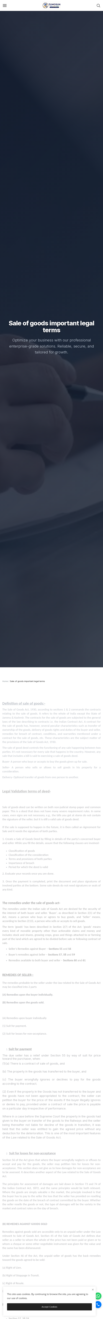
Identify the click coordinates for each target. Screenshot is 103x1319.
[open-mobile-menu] (4, 5)
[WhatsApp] (97, 1296)
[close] (92, 1289)
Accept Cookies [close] (49, 1306)
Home (5, 681)
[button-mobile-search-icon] (98, 5)
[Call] (97, 1304)
